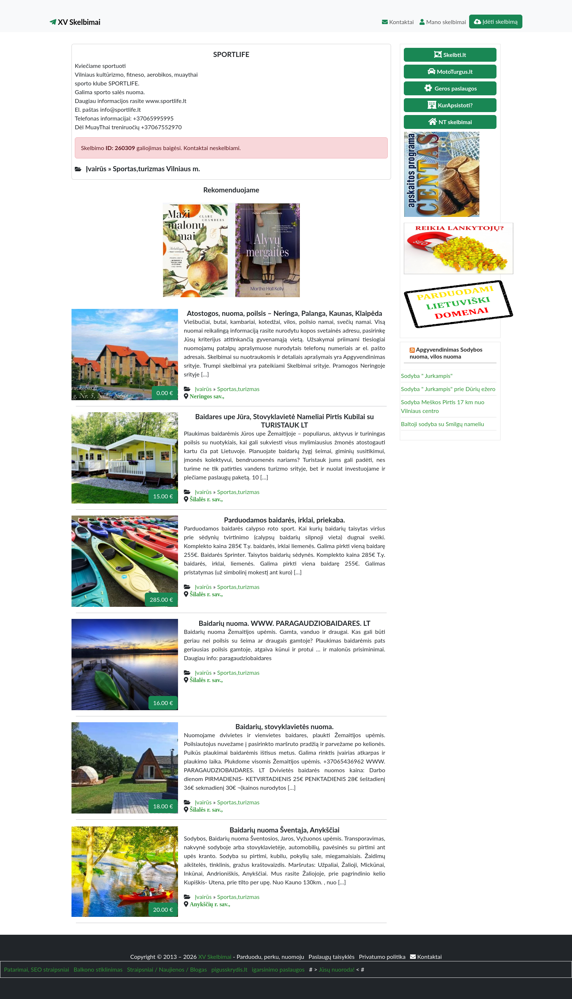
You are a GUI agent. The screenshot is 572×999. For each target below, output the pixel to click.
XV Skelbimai (75, 22)
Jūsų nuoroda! (337, 969)
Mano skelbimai (443, 21)
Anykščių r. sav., (210, 904)
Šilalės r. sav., (206, 499)
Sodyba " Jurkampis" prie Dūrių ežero (448, 388)
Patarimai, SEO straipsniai (36, 969)
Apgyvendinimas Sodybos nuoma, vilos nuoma (446, 353)
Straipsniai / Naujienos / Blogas (167, 969)
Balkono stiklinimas (98, 969)
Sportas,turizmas (238, 388)
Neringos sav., (207, 396)
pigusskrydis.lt (229, 969)
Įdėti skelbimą (496, 21)
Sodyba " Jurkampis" (427, 375)
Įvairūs (203, 388)
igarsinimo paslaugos (278, 969)
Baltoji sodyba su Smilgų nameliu (442, 423)
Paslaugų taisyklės (332, 956)
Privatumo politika (383, 956)
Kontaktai (398, 21)
